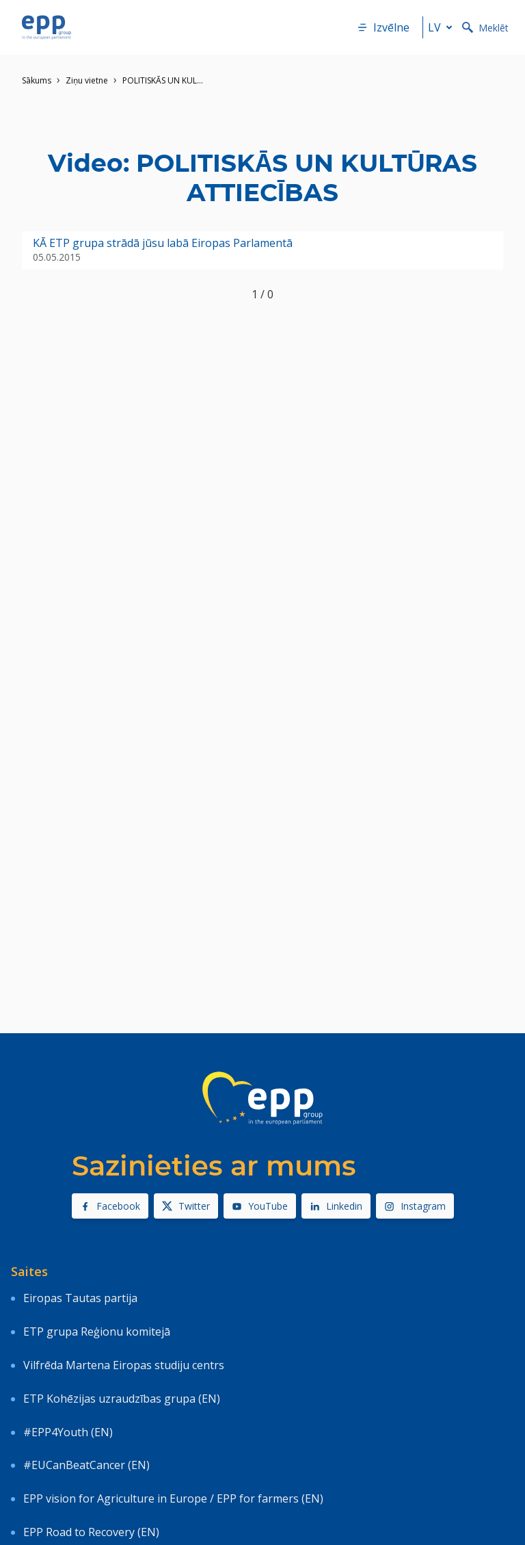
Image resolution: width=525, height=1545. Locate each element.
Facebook (110, 1205)
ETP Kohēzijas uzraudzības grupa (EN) (121, 1398)
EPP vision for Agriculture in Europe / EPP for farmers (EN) (173, 1498)
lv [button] (442, 27)
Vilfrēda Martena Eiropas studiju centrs (123, 1365)
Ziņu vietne (87, 80)
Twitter (186, 1205)
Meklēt (485, 27)
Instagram (415, 1205)
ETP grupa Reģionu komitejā (96, 1331)
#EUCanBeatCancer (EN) (86, 1464)
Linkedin (336, 1205)
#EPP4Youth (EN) (68, 1432)
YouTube (260, 1205)
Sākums (36, 80)
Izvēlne (383, 27)
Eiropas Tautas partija (80, 1298)
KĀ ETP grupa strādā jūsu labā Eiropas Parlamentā (163, 243)
